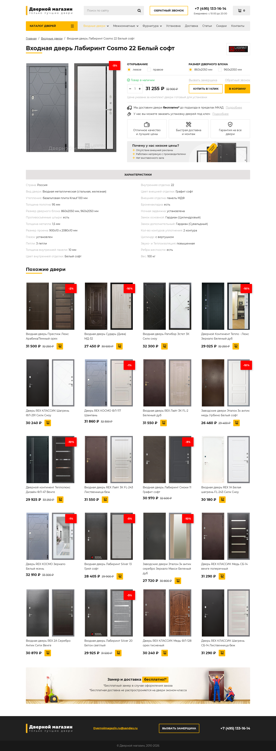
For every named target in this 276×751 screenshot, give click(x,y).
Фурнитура (151, 26)
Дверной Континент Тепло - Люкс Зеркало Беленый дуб (225, 337)
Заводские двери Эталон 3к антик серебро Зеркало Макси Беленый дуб (167, 569)
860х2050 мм (200, 70)
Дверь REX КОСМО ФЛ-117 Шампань (102, 414)
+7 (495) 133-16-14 (210, 9)
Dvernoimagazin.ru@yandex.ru (115, 728)
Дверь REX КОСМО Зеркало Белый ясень (45, 567)
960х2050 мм (230, 70)
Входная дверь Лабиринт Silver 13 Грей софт (108, 567)
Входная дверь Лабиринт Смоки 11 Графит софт (167, 490)
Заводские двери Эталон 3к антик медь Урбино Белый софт (225, 414)
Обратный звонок (169, 10)
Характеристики (138, 175)
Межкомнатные (124, 26)
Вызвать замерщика (203, 81)
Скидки (221, 26)
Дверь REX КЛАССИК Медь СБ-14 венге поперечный (224, 567)
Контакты (237, 26)
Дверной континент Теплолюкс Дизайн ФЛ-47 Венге (48, 490)
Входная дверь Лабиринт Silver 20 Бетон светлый (108, 644)
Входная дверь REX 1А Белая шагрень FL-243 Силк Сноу (221, 490)
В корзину (237, 89)
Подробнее (234, 108)
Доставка (191, 26)
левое (134, 70)
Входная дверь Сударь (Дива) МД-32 (105, 337)
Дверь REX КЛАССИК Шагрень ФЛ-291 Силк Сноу (47, 414)
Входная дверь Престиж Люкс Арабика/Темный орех (47, 337)
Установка (173, 26)
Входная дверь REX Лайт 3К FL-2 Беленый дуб (165, 414)
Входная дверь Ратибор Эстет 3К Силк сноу (166, 337)
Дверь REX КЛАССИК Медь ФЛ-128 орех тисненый (167, 644)
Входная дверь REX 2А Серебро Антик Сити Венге (48, 644)
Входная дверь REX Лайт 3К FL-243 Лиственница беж (108, 490)
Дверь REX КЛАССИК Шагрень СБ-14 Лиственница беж (223, 644)
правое (155, 70)
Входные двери (94, 26)
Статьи (207, 26)
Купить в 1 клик (206, 89)
